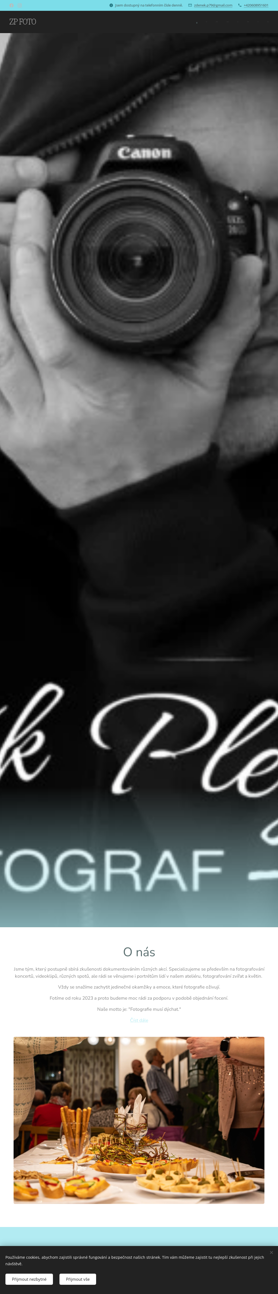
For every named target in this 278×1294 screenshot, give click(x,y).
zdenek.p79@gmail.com (213, 5)
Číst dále (139, 1020)
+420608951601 (256, 5)
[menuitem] (209, 22)
